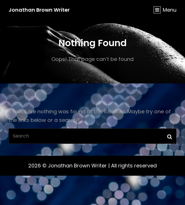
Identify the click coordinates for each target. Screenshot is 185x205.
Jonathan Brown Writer (39, 9)
